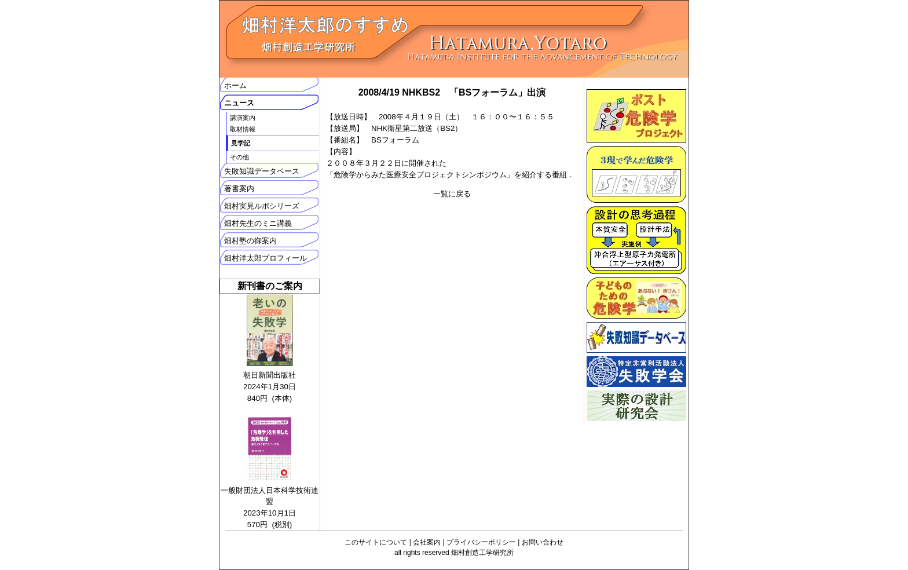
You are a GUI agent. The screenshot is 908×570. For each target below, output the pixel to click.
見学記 (240, 143)
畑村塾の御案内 (250, 240)
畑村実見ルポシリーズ (261, 206)
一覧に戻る (452, 193)
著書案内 (239, 188)
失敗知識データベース (261, 171)
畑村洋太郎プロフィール (265, 258)
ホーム (235, 85)
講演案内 (242, 117)
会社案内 (427, 542)
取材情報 (242, 129)
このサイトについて (376, 542)
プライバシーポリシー (481, 542)
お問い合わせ (542, 542)
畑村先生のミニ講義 (258, 223)
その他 (239, 157)
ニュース (239, 102)
